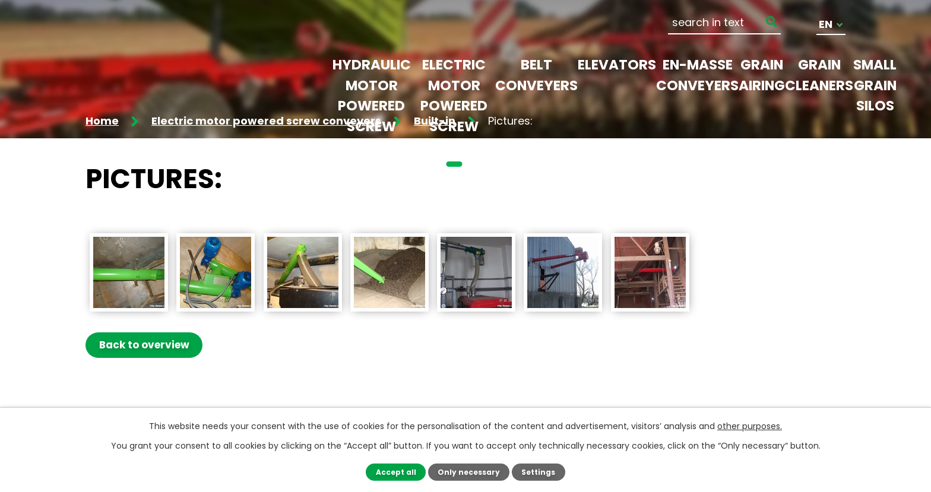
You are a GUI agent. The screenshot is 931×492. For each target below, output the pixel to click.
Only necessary (468, 471)
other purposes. (749, 426)
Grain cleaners (819, 75)
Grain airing (762, 75)
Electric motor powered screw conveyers (454, 105)
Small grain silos (875, 85)
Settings (540, 471)
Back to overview (145, 345)
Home (102, 120)
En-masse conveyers (697, 75)
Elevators (617, 64)
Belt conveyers (536, 75)
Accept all (393, 471)
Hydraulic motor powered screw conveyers (371, 105)
